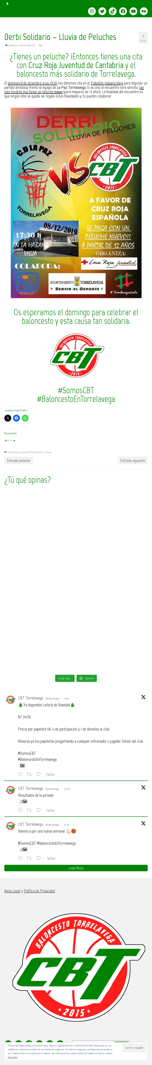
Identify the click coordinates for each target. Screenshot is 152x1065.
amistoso (9, 452)
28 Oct (67, 788)
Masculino (34, 452)
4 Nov (66, 698)
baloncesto (16, 452)
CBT (28, 452)
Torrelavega (47, 452)
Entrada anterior (18, 460)
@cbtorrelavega (52, 698)
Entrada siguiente (132, 460)
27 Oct (67, 824)
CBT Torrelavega (30, 697)
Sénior (40, 452)
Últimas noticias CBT (27, 45)
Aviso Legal (13, 1057)
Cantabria (23, 452)
